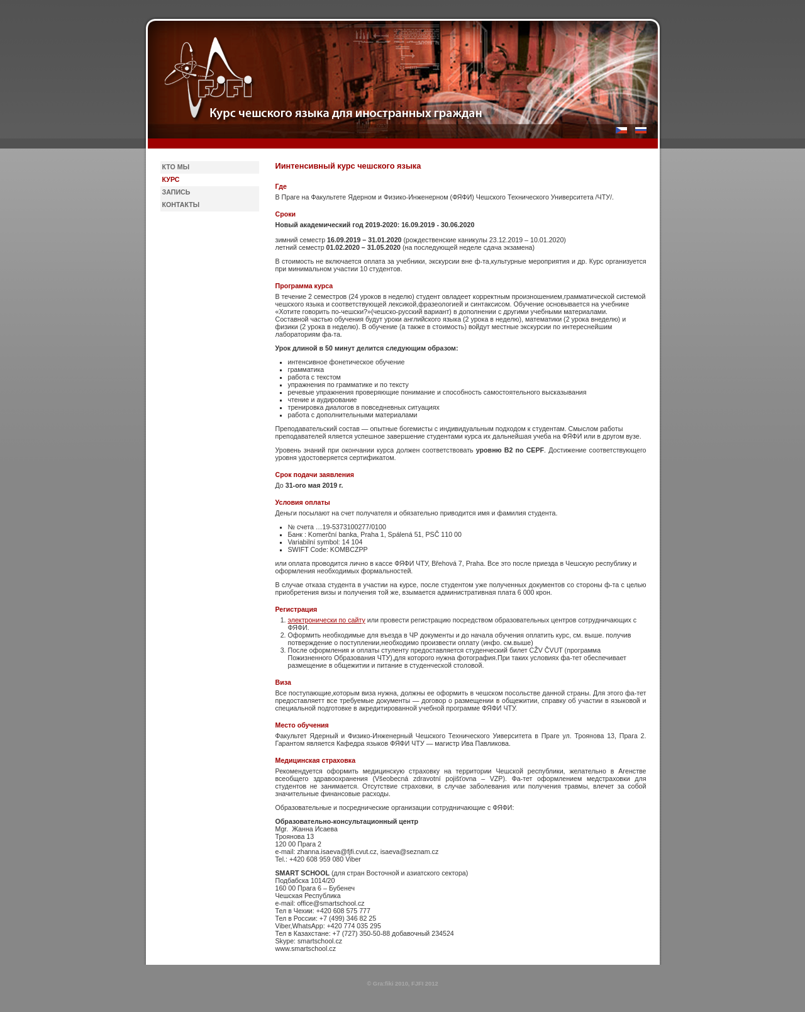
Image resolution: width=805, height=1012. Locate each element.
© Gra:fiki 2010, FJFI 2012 (402, 984)
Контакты (181, 204)
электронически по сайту (326, 620)
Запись (176, 192)
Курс (171, 179)
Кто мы (176, 167)
